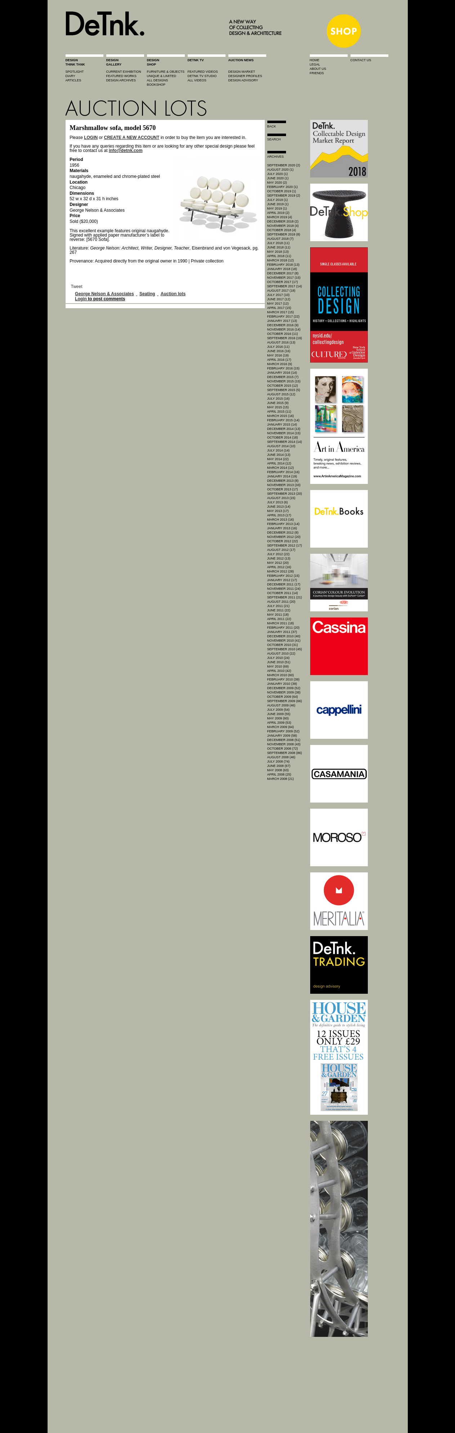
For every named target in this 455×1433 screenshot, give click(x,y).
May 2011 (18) (278, 614)
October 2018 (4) (281, 230)
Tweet (76, 286)
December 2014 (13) (283, 429)
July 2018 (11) (278, 243)
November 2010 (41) (284, 640)
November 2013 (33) (284, 485)
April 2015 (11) (279, 411)
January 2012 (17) (282, 580)
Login (81, 298)
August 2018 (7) (280, 239)
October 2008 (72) (282, 748)
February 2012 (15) (283, 576)
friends (317, 73)
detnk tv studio (202, 76)
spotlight (75, 71)
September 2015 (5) (283, 390)
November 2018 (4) (283, 226)
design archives (121, 80)
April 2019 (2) (278, 213)
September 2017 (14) (284, 286)
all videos (197, 80)
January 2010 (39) (282, 684)
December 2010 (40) (283, 636)
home (315, 60)
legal (315, 64)
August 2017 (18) (281, 290)
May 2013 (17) (278, 511)
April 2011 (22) (279, 619)
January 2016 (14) (282, 372)
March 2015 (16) (280, 416)
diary (70, 76)
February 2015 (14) (283, 420)
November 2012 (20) (284, 537)
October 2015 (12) (282, 385)
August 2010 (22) (281, 653)
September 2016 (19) (284, 338)
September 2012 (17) (284, 545)
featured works (121, 76)
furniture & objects (166, 71)
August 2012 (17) (281, 550)
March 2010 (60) (280, 675)
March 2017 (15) (280, 312)
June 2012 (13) (279, 558)
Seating (147, 293)
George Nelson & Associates (104, 293)
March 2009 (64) (280, 727)
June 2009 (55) (279, 714)
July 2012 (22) (278, 554)
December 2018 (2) (283, 221)
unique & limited (162, 76)
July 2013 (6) (277, 502)
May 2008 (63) (278, 770)
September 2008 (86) (284, 753)
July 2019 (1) (277, 200)
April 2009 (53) (279, 722)
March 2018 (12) (280, 260)
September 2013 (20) (284, 493)
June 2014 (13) (279, 455)
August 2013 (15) (281, 498)
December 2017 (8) (283, 273)
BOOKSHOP (156, 84)
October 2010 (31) (282, 645)
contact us (361, 60)
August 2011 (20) (281, 601)
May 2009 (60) (278, 718)
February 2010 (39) (283, 679)
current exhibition (123, 71)
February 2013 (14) (283, 524)
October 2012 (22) (282, 541)
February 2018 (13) (283, 264)
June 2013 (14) (279, 506)
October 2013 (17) (282, 489)
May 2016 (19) (278, 355)
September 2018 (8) (283, 234)
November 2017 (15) (284, 277)
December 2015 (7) (283, 377)
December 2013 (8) (283, 480)
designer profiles (245, 76)
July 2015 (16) (278, 398)
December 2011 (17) (283, 584)
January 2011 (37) (282, 632)
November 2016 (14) (284, 329)
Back (271, 126)
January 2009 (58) (282, 735)
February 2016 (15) (283, 368)
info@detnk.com (126, 150)
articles (73, 80)
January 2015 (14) (282, 424)
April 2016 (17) (279, 359)
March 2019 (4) (279, 217)
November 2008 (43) (284, 744)
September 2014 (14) (284, 442)
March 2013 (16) (280, 519)
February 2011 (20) (283, 627)
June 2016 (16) (279, 351)
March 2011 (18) (280, 623)
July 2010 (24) (278, 658)
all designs (157, 80)
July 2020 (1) (277, 174)
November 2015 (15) (284, 381)
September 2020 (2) (283, 165)
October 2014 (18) (282, 437)
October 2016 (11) (282, 334)
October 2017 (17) (282, 282)
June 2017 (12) (279, 299)
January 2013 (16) (282, 528)
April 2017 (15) (279, 308)
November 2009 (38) (284, 692)
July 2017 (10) (278, 295)
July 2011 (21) (278, 606)
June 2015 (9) (278, 403)
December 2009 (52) (283, 688)
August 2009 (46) (281, 705)
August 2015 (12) (281, 394)
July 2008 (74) (278, 761)
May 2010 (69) (278, 666)
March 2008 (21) (280, 779)
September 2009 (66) (284, 701)
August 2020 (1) (280, 169)
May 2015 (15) (278, 407)
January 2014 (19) (282, 476)
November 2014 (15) (284, 433)
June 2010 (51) (279, 662)
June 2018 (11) (279, 247)
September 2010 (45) (284, 649)
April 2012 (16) (279, 567)
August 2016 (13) (281, 342)
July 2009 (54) (278, 709)
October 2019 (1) (281, 191)
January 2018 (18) (282, 269)
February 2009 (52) (283, 731)
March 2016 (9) (279, 364)
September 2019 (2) (283, 195)
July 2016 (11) (278, 347)
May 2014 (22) (278, 459)
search (274, 139)
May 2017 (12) (278, 303)
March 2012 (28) (280, 571)
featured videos (203, 71)
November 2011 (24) (284, 588)
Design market (241, 71)
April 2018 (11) (279, 256)
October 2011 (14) (282, 593)
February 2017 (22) (283, 316)
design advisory (243, 80)
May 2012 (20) (278, 563)
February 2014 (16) (283, 472)
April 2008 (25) (279, 774)
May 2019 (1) (277, 208)
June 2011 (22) (279, 610)
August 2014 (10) (281, 446)
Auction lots (173, 293)
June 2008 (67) (279, 766)
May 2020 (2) (277, 182)
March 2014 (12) (280, 468)
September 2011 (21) (284, 597)
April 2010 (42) (279, 671)
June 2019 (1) (278, 204)
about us (318, 69)
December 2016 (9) (283, 325)
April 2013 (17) (279, 515)
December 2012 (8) (283, 532)
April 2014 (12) (279, 463)
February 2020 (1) (282, 187)
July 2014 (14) (278, 450)
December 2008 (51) (283, 740)
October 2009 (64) (282, 696)
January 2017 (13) (282, 321)
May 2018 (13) (278, 251)
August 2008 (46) (281, 757)
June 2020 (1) (278, 178)
